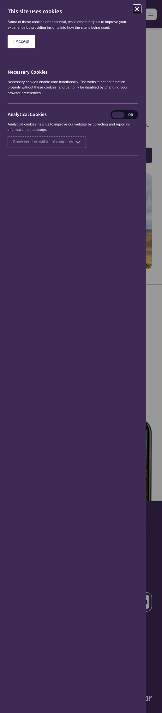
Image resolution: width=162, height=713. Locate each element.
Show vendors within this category (47, 142)
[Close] (137, 9)
